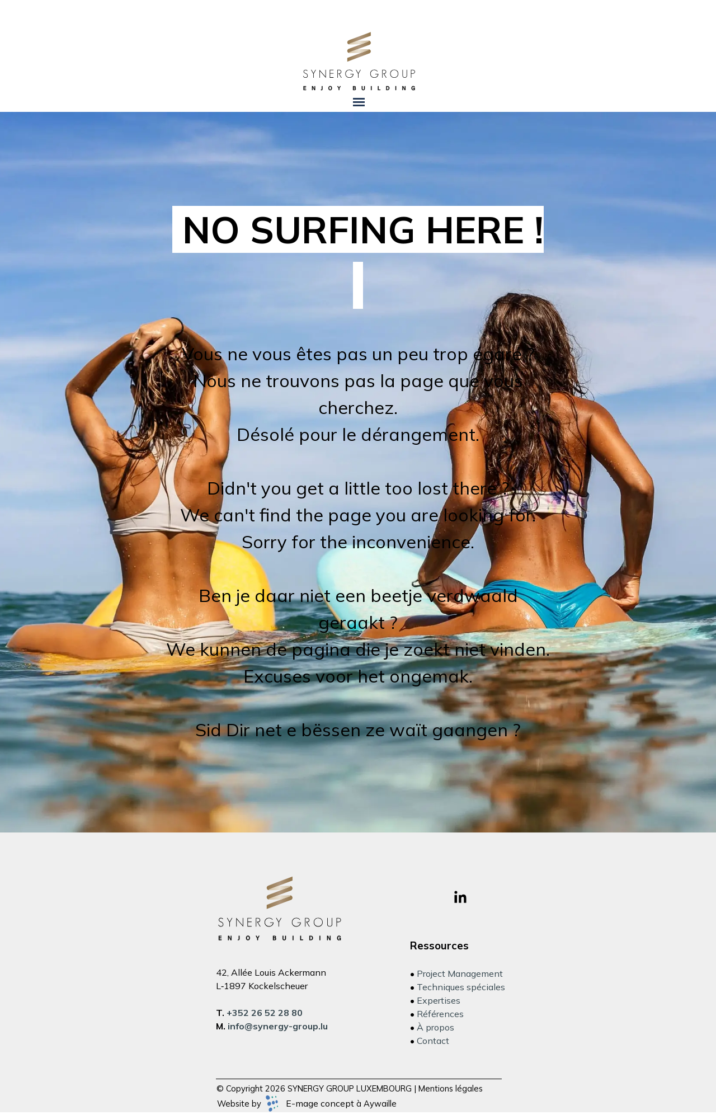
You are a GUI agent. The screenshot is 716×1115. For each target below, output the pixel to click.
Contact (433, 1040)
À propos (435, 1027)
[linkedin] (460, 897)
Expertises (438, 1000)
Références (440, 1013)
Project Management (460, 973)
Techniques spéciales (461, 986)
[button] (278, 1026)
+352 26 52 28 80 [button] (265, 1012)
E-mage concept (320, 1103)
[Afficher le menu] (359, 102)
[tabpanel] (358, 472)
